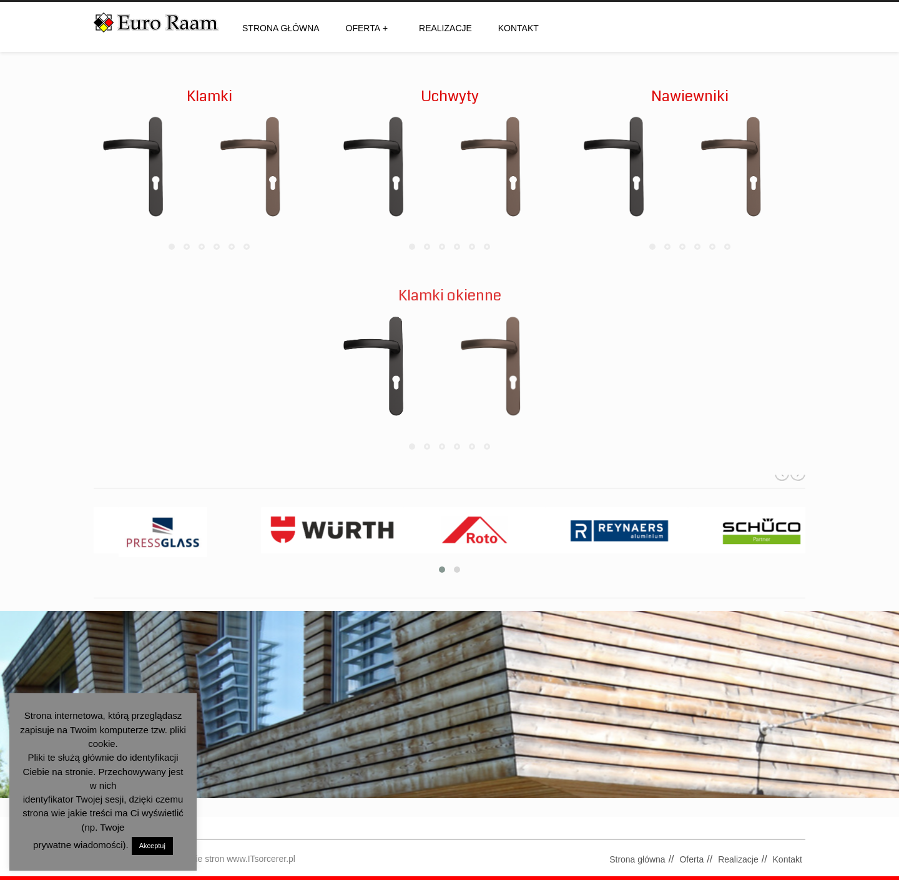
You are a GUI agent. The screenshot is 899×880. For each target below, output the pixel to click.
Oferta (367, 28)
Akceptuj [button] (152, 845)
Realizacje (445, 28)
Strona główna (281, 28)
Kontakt (518, 28)
